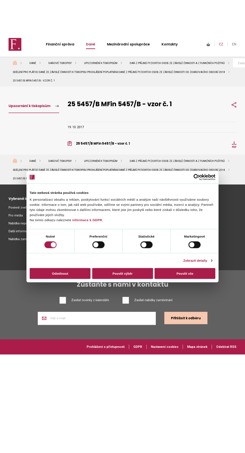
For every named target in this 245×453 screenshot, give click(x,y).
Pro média (16, 215)
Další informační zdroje (25, 231)
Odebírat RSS (226, 347)
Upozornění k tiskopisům (100, 63)
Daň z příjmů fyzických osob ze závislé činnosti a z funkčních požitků (177, 63)
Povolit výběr (122, 273)
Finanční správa (60, 44)
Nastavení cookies (164, 347)
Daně (90, 44)
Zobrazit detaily (195, 260)
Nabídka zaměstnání (23, 239)
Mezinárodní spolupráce (128, 44)
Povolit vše (184, 273)
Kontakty (170, 44)
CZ (221, 44)
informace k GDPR (86, 220)
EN (234, 44)
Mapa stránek (197, 347)
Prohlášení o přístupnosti (106, 347)
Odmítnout (60, 273)
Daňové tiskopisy (60, 63)
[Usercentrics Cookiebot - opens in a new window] (196, 177)
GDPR (137, 347)
